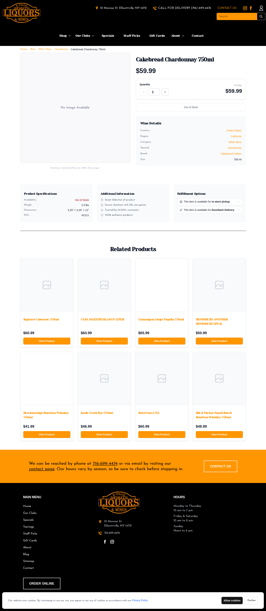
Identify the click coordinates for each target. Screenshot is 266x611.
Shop (63, 35)
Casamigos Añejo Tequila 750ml (161, 319)
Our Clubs (82, 35)
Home (23, 49)
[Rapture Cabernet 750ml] (46, 285)
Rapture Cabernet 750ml (41, 319)
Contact (198, 35)
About (175, 35)
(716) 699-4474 (201, 8)
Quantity (145, 84)
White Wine (45, 49)
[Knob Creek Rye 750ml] (104, 378)
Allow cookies (232, 600)
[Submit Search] (261, 16)
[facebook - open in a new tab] (105, 542)
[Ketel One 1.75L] (161, 378)
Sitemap (28, 561)
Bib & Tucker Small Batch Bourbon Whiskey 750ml (214, 415)
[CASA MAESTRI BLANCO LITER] (104, 285)
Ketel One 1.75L (148, 413)
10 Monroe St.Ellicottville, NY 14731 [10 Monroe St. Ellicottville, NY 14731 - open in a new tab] (118, 523)
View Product (47, 341)
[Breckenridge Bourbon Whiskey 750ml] (46, 378)
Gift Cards (157, 35)
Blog (26, 554)
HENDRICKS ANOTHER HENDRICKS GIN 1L (212, 321)
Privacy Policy (140, 600)
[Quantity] (154, 92)
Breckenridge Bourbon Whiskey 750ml (46, 415)
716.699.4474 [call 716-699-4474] (112, 533)
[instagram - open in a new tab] (112, 542)
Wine (33, 49)
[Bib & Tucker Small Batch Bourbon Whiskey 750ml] (219, 378)
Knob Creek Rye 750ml (97, 413)
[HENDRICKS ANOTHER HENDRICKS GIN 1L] (219, 285)
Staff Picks (132, 35)
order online (41, 583)
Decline (251, 600)
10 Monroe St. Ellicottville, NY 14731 (123, 8)
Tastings (28, 526)
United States (233, 130)
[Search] (237, 16)
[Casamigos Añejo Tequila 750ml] (161, 285)
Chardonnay (61, 49)
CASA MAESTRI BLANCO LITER (102, 319)
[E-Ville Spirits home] (133, 503)
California (236, 136)
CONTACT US (227, 8)
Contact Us (220, 466)
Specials (108, 35)
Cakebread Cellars (231, 153)
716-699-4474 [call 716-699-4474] (105, 463)
